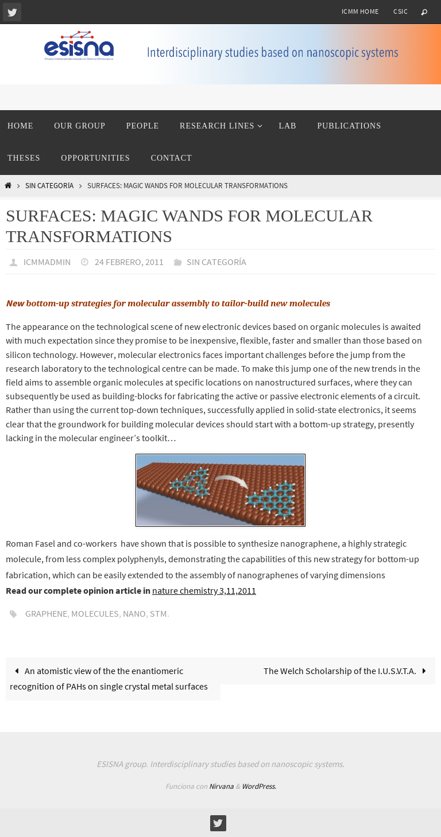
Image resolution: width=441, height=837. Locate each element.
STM (158, 613)
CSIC (400, 11)
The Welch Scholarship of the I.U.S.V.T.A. (347, 670)
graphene (46, 613)
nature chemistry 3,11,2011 (204, 590)
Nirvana (221, 786)
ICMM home (360, 11)
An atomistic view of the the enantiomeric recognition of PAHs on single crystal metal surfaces (109, 678)
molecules (95, 613)
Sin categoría (49, 185)
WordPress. (259, 786)
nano (134, 613)
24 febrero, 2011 (129, 261)
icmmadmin (47, 261)
